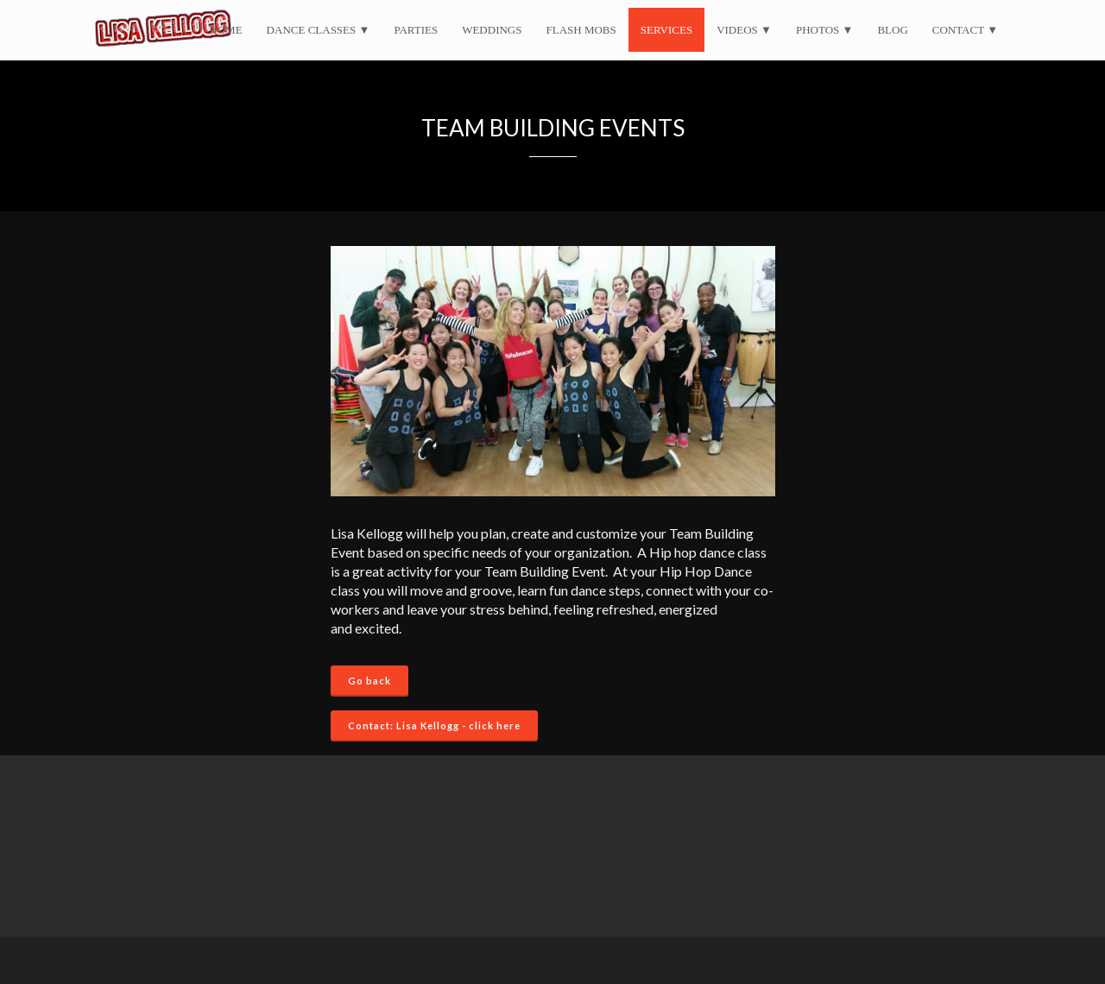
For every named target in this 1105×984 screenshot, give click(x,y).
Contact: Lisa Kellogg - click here (434, 725)
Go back (369, 680)
